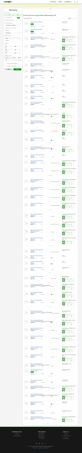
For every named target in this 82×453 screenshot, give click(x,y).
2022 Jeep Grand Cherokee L (37, 160)
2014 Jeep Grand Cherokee (36, 44)
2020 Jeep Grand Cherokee (37, 84)
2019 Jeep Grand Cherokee (36, 96)
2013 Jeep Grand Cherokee (36, 102)
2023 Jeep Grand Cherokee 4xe (37, 154)
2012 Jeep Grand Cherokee (36, 63)
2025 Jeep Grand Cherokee (37, 138)
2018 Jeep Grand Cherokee (36, 75)
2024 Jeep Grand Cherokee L (37, 55)
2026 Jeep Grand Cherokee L (37, 179)
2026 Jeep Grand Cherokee (37, 203)
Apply (17, 69)
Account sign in (41, 438)
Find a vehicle (17, 433)
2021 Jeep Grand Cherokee (36, 267)
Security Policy (40, 448)
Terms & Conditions (46, 448)
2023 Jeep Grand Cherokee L (37, 320)
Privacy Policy (35, 448)
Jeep (13, 38)
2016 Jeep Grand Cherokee (36, 29)
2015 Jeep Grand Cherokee (36, 21)
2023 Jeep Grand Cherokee (37, 416)
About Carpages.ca (66, 438)
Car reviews (17, 434)
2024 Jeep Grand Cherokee (37, 37)
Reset (9, 69)
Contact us (66, 433)
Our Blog (65, 434)
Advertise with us (42, 433)
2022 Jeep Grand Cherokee (37, 121)
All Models (13, 40)
